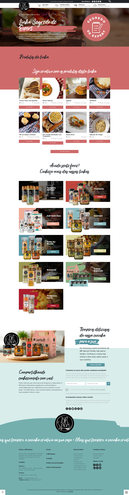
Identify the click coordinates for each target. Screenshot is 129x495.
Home (48, 449)
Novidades (96, 457)
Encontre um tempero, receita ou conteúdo (61, 1)
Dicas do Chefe (97, 455)
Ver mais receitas (64, 151)
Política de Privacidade (97, 389)
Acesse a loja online (95, 364)
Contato (49, 458)
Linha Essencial (78, 457)
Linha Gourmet (78, 461)
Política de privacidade (54, 463)
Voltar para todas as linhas (30, 14)
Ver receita (29, 107)
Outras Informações (53, 467)
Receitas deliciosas (98, 454)
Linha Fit (76, 459)
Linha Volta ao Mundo (80, 469)
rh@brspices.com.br (35, 480)
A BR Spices (50, 454)
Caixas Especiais (78, 454)
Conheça (53, 197)
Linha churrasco (78, 455)
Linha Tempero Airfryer (80, 465)
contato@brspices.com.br (30, 478)
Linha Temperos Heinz (80, 467)
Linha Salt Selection (79, 463)
